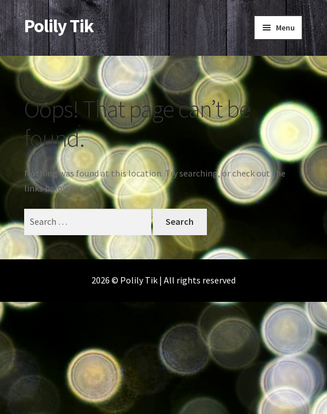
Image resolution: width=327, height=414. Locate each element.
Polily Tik (59, 25)
